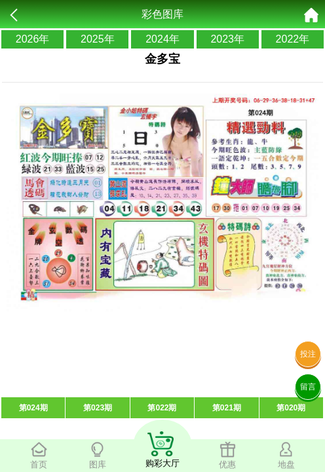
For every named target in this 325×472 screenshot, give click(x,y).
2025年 (98, 39)
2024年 (162, 39)
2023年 (227, 39)
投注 (308, 354)
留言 (308, 386)
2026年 (33, 39)
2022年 (293, 39)
